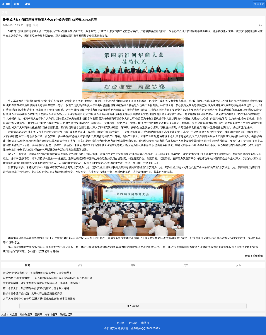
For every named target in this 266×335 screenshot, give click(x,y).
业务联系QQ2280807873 (145, 328)
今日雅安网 (6, 5)
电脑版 (145, 322)
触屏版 (121, 322)
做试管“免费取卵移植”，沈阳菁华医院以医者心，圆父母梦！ (37, 272)
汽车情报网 (51, 314)
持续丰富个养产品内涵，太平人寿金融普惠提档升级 (32, 293)
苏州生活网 (66, 314)
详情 (27, 4)
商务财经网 (26, 314)
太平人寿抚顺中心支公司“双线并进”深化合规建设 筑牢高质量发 (39, 298)
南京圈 (13, 314)
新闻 (16, 4)
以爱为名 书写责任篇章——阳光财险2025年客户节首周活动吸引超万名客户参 (47, 277)
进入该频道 (133, 306)
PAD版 (133, 322)
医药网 (38, 314)
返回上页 (259, 4)
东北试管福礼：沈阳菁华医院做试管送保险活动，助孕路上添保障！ (42, 283)
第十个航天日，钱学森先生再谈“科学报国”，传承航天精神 (36, 288)
